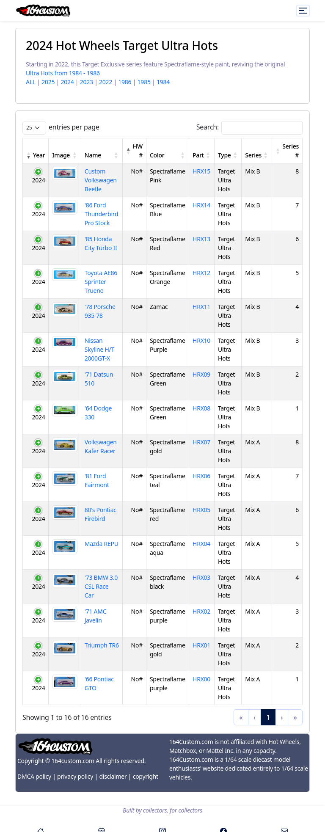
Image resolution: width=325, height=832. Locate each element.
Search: (207, 127)
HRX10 (201, 340)
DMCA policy (34, 776)
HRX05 (201, 510)
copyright (145, 776)
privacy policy (75, 776)
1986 (124, 82)
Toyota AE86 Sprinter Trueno (101, 282)
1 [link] (268, 717)
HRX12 (201, 273)
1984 (163, 82)
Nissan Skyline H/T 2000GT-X (99, 349)
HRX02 (201, 611)
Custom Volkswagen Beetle (101, 180)
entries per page (74, 127)
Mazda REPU (101, 544)
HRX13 (201, 239)
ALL (31, 82)
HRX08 (201, 408)
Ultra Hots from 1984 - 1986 (63, 73)
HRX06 (201, 476)
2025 (48, 82)
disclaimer (113, 776)
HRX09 (201, 374)
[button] (28, 155)
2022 (105, 82)
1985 (144, 82)
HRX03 (201, 577)
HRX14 (201, 205)
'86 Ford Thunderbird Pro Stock (101, 214)
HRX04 (201, 544)
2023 (86, 82)
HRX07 (201, 442)
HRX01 (201, 645)
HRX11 (201, 307)
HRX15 (201, 171)
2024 (67, 82)
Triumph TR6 (102, 645)
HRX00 (201, 679)
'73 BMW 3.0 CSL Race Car (101, 586)
